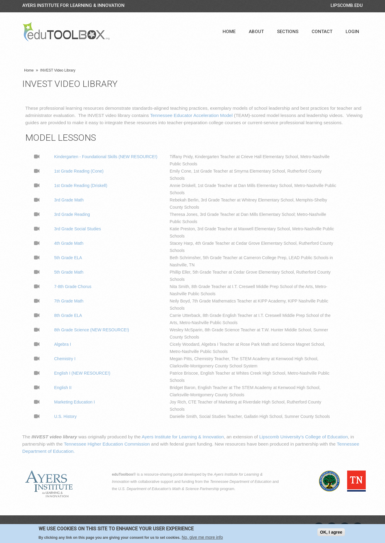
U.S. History (65, 416)
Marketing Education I (74, 402)
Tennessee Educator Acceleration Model (191, 115)
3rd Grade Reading (72, 214)
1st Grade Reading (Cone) (78, 171)
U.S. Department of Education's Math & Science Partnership (168, 489)
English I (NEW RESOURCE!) (82, 373)
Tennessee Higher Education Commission (107, 443)
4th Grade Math (68, 243)
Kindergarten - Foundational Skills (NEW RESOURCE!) (105, 156)
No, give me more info (202, 538)
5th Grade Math (68, 272)
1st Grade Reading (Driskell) (80, 185)
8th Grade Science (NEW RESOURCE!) (91, 329)
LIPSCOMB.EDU (347, 5)
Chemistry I (64, 358)
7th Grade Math (68, 301)
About (256, 31)
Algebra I (62, 344)
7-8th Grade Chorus (72, 286)
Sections (287, 31)
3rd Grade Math (69, 200)
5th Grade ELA (68, 257)
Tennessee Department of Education (240, 482)
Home (229, 31)
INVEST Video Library (57, 70)
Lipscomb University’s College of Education (303, 436)
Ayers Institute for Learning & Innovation (73, 5)
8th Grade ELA (68, 315)
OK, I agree (331, 532)
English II (63, 387)
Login (352, 31)
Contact (322, 31)
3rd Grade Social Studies (77, 228)
